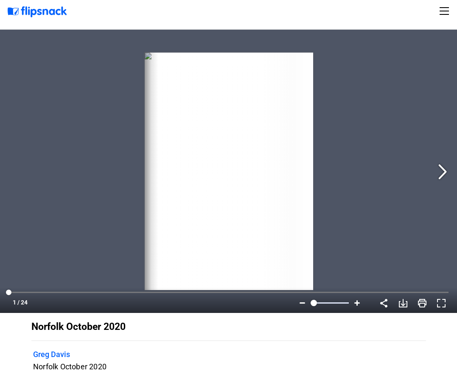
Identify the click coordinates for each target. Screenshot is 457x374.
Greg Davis (51, 354)
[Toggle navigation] (445, 11)
